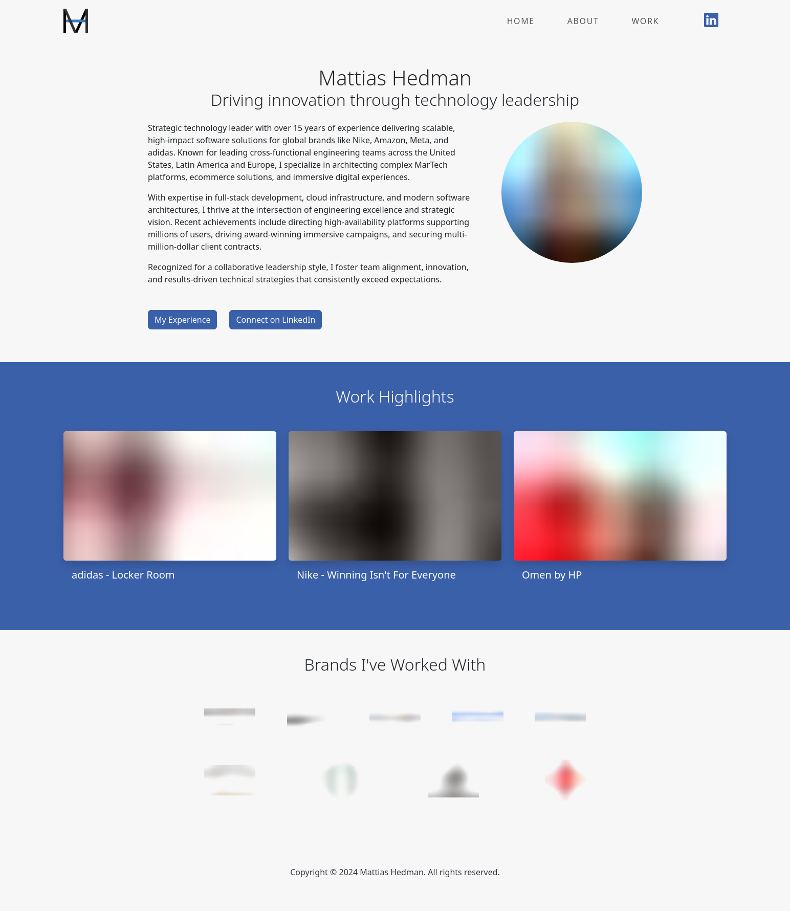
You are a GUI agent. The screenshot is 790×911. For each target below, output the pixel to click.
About (583, 21)
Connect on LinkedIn (275, 319)
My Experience (182, 319)
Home (521, 21)
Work (645, 21)
